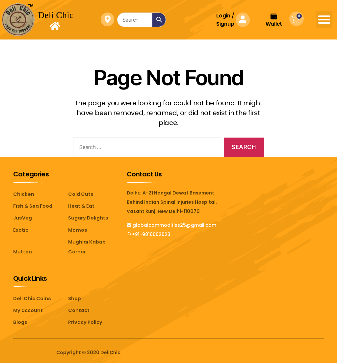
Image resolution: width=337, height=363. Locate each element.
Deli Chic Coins (31, 296)
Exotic (20, 228)
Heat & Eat (80, 205)
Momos (77, 228)
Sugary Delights (87, 217)
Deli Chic (55, 15)
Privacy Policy (84, 319)
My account (27, 307)
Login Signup (225, 20)
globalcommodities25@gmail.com (171, 225)
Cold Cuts (80, 194)
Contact (78, 307)
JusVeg (22, 217)
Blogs (20, 319)
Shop (74, 296)
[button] (324, 19)
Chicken (23, 194)
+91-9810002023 (148, 234)
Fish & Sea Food (32, 205)
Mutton (22, 249)
